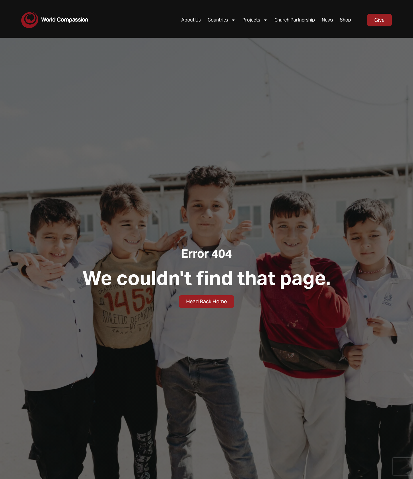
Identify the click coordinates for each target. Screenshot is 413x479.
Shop (345, 20)
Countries (221, 20)
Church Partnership (294, 20)
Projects (254, 20)
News (327, 20)
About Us (191, 20)
